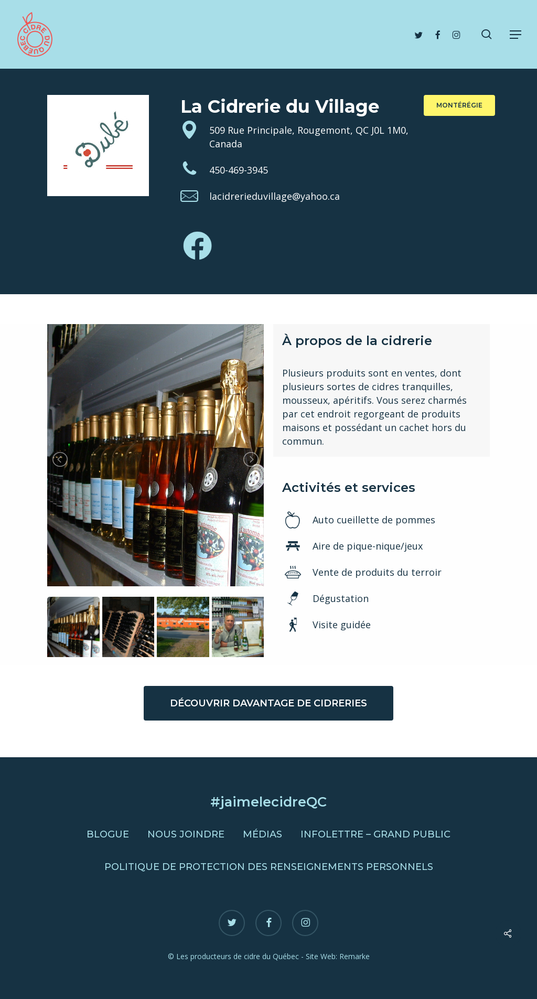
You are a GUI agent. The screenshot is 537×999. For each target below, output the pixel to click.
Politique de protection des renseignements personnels (268, 867)
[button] (515, 34)
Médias (262, 834)
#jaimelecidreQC (268, 801)
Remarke (354, 956)
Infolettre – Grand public (375, 834)
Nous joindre (185, 834)
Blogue (108, 834)
